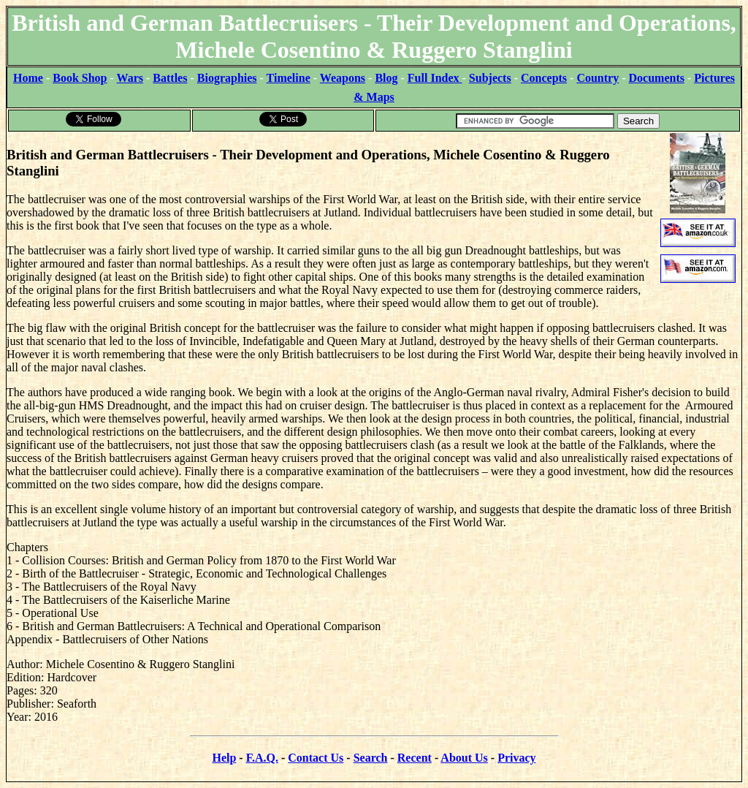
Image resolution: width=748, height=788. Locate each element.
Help (224, 757)
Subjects (490, 78)
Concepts (544, 78)
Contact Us (315, 757)
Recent (414, 757)
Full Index (435, 78)
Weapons (342, 78)
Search (371, 757)
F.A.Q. (262, 757)
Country (597, 78)
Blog (386, 78)
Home (28, 78)
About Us (463, 757)
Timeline (288, 78)
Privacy (516, 757)
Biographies (227, 78)
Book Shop (80, 78)
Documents (656, 78)
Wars (130, 78)
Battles (170, 78)
